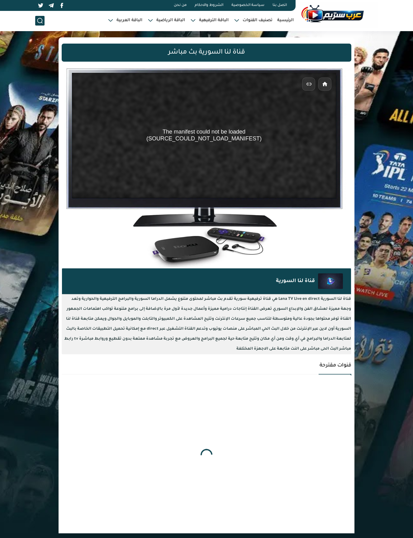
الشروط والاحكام (209, 5)
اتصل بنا (280, 5)
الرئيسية (285, 20)
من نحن (180, 5)
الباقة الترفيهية (214, 20)
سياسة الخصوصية (247, 5)
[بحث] (40, 21)
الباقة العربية (129, 20)
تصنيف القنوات (258, 20)
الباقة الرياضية (170, 20)
